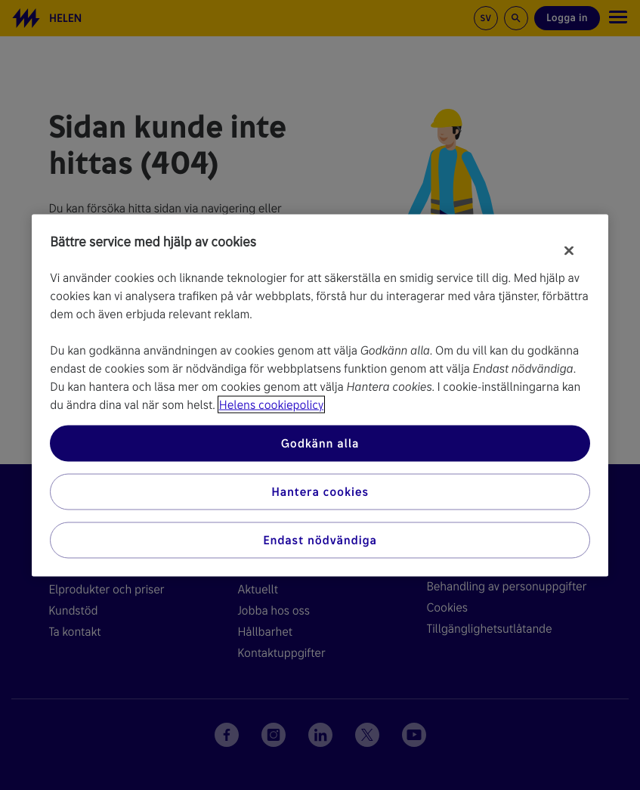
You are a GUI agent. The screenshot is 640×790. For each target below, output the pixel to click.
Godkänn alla (320, 442)
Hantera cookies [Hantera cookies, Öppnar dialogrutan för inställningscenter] (320, 491)
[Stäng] (569, 250)
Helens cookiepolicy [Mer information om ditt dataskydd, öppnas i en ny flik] (271, 404)
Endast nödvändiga (320, 539)
